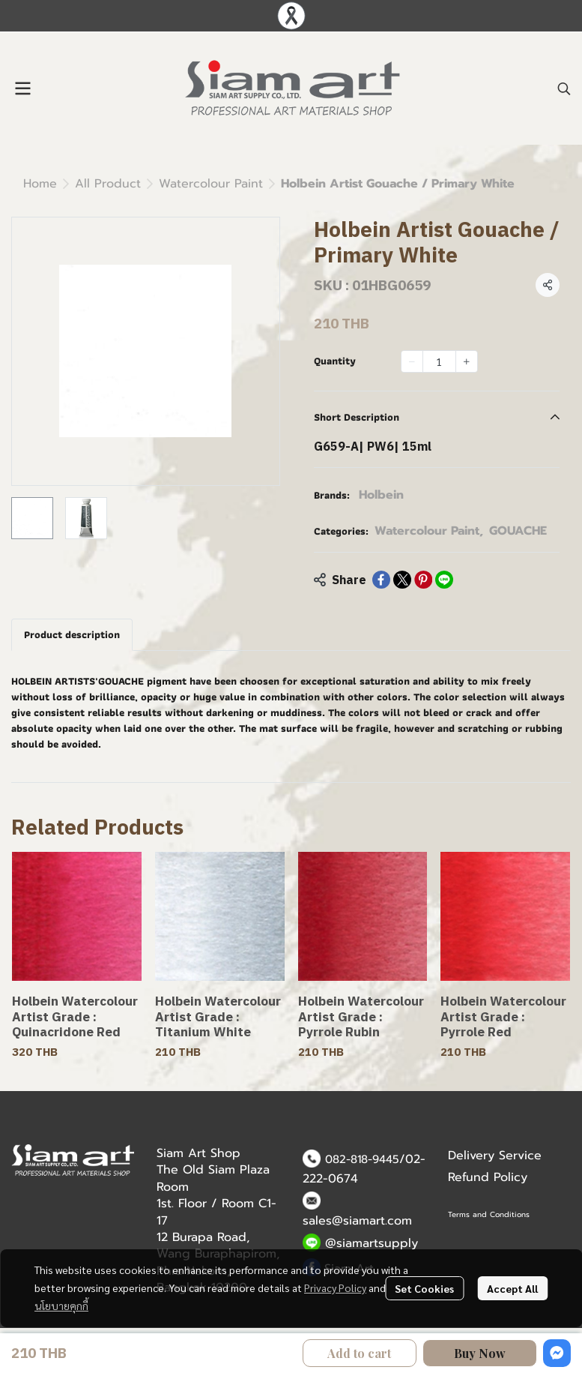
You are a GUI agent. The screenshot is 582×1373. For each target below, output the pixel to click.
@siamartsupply (371, 1243)
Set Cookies (424, 1288)
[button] (564, 88)
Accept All (512, 1288)
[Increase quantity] (466, 361)
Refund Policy (487, 1177)
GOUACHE (518, 531)
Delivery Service (495, 1156)
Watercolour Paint (211, 184)
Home (40, 184)
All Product (108, 184)
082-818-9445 (362, 1159)
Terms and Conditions (489, 1214)
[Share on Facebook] (381, 580)
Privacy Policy (335, 1287)
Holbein (381, 495)
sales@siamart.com (357, 1221)
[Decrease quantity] (411, 361)
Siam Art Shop (198, 1153)
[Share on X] (402, 580)
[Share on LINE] (444, 580)
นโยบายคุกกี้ (61, 1305)
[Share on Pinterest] (423, 580)
